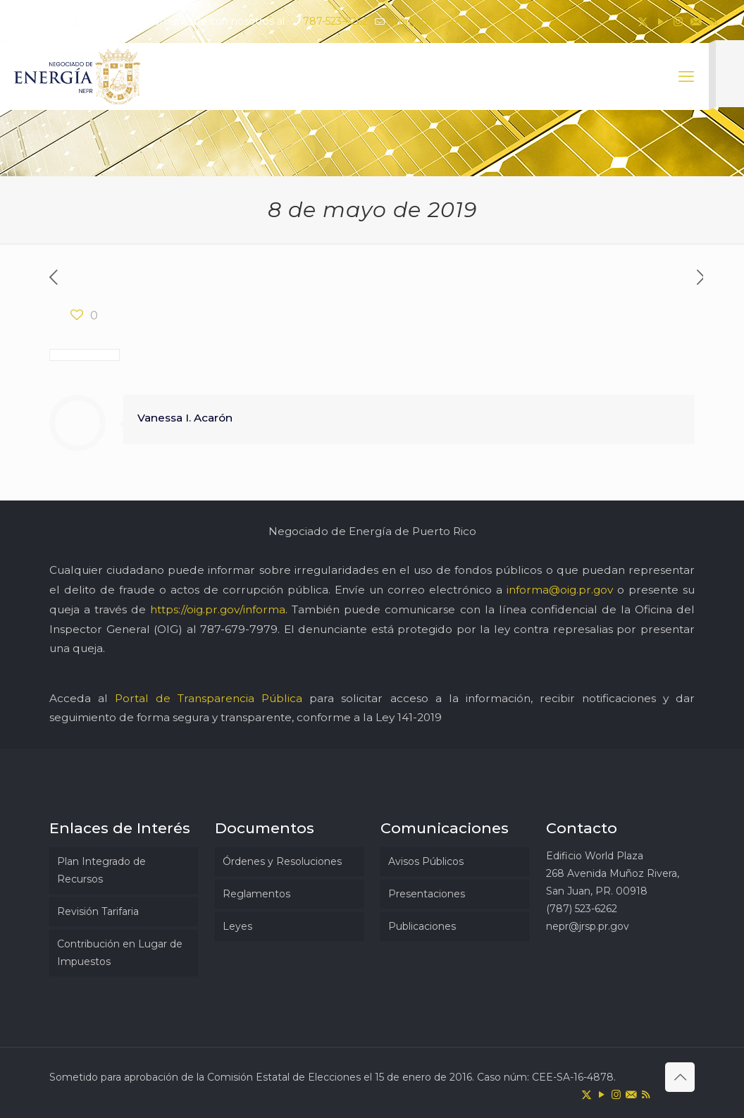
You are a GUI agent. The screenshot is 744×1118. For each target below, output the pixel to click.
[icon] (695, 21)
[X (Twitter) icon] (643, 21)
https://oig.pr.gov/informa (217, 609)
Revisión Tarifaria (98, 911)
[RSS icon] (713, 21)
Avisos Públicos (426, 861)
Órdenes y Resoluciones (282, 861)
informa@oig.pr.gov (560, 589)
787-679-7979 (239, 629)
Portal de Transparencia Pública (208, 698)
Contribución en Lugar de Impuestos (119, 953)
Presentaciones (426, 893)
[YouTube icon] (660, 21)
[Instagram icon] (678, 21)
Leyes (237, 926)
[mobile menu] (686, 77)
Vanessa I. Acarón (184, 417)
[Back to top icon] (680, 1077)
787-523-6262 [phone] (335, 21)
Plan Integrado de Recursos (101, 870)
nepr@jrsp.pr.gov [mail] (427, 21)
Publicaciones (422, 926)
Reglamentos (256, 893)
